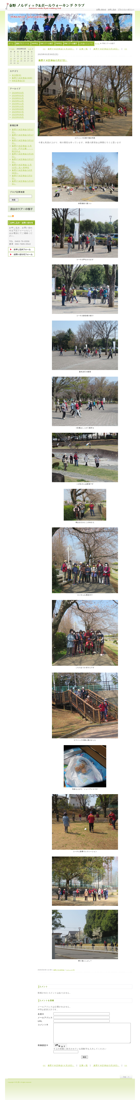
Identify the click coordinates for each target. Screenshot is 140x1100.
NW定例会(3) (18, 81)
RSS (10, 216)
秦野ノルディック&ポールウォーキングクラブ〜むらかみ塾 (46, 5)
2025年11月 (18, 104)
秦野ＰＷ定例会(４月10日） (61, 49)
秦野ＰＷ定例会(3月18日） (106, 49)
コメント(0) (70, 970)
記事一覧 (83, 49)
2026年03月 (18, 93)
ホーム (97, 43)
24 (18, 61)
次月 (29, 49)
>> (125, 49)
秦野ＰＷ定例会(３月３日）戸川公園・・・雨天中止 (22, 148)
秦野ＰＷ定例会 (59, 970)
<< (44, 49)
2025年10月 (18, 106)
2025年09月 (18, 109)
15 (11, 58)
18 (21, 58)
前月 (12, 49)
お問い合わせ (101, 9)
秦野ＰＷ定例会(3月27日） (53, 60)
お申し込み (112, 9)
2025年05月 (18, 117)
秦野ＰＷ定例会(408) (22, 78)
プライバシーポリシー (126, 9)
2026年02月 (18, 95)
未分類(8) (16, 75)
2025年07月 (18, 112)
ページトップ (126, 1076)
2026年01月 (18, 98)
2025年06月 (18, 114)
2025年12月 (18, 101)
